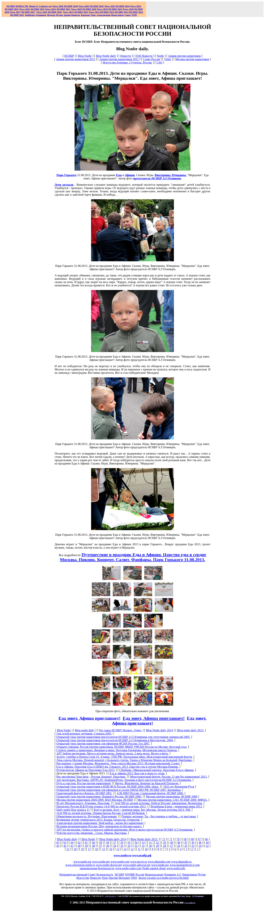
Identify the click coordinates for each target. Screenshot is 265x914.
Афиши (130, 175)
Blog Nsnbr (85, 55)
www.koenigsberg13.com (185, 865)
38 (93, 845)
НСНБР (69, 55)
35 (121, 845)
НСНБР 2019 (115, 9)
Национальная (154, 874)
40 (79, 845)
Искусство (82, 877)
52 (157, 842)
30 (150, 845)
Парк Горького (66, 175)
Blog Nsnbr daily (106, 55)
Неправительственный (73, 874)
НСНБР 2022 (38, 9)
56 (121, 842)
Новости (125, 55)
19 (82, 849)
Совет (92, 874)
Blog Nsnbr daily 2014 (159, 730)
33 (129, 845)
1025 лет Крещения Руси (178, 786)
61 (86, 842)
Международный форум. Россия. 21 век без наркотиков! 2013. (168, 776)
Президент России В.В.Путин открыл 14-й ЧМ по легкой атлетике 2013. (101, 806)
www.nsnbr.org (82, 861)
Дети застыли (64, 184)
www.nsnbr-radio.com (128, 868)
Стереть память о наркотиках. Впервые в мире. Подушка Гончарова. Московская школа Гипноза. (116, 750)
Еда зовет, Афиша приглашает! (154, 718)
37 (100, 845)
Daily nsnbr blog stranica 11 (73, 809)
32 (136, 845)
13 (117, 849)
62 (79, 842)
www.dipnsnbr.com (159, 861)
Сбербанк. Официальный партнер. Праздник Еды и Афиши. (156, 770)
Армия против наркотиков (184, 55)
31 (143, 845)
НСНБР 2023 (12, 9)
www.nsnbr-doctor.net (109, 865)
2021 (50, 9)
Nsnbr (160, 55)
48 (178, 842)
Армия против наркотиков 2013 (75, 59)
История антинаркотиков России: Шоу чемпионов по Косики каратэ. (99, 826)
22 (207, 845)
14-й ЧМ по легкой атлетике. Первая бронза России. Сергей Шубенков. (100, 813)
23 (193, 845)
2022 (24, 9)
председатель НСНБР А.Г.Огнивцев (157, 178)
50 (164, 842)
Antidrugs (29, 15)
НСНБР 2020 (89, 9)
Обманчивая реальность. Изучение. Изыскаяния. (86, 816)
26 (178, 845)
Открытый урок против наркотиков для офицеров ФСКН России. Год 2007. (103, 743)
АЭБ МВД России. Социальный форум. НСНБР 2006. (149, 793)
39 (86, 845)
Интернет (124, 877)
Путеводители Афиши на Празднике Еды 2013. (85, 770)
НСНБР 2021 (63, 9)
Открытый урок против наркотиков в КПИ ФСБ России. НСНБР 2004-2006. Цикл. (107, 786)
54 (136, 842)
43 (57, 845)
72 (163, 839)
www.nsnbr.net (101, 861)
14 (124, 849)
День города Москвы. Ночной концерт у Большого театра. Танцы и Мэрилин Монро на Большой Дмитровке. (124, 760)
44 (207, 842)
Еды (119, 175)
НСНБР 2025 (97, 6)
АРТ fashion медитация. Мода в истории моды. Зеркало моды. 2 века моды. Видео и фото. (112, 753)
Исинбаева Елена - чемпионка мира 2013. (176, 806)
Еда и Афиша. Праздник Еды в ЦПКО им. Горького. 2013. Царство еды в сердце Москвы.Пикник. (117, 766)
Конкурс (75, 15)
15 (103, 849)
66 (206, 839)
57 (114, 842)
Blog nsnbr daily (85, 730)
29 (157, 845)
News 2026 (58, 6)
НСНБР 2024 (123, 6)
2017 (15, 12)
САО (159, 62)
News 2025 (83, 6)
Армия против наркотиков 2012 (119, 59)
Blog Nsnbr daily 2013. (144, 839)
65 (57, 842)
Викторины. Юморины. (171, 175)
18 (96, 849)
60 (93, 842)
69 (185, 839)
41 (71, 845)
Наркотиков (189, 874)
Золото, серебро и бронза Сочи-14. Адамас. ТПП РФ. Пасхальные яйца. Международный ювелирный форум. (124, 756)
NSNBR (130, 874)
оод (50, 6)
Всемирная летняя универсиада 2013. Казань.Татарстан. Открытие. (98, 819)
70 (177, 839)
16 (110, 849)
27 (171, 845)
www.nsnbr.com (120, 861)
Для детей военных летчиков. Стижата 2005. (84, 733)
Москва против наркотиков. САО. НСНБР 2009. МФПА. (172, 799)
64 (71, 842)
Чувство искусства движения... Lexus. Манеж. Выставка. (91, 833)
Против (113, 877)
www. (141, 855)
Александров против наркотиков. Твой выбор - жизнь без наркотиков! (100, 823)
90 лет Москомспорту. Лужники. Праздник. (83, 803)
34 (114, 845)
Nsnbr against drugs (154, 868)
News (107, 6)
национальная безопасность (97, 868)
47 (185, 842)
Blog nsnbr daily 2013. (190, 730)
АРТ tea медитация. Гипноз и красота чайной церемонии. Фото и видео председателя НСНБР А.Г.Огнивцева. (124, 829)
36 (107, 845)
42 (64, 845)
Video (167, 59)
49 (171, 842)
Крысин (85, 15)
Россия (140, 874)
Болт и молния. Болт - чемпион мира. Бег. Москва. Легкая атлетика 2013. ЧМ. (142, 809)
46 (200, 842)
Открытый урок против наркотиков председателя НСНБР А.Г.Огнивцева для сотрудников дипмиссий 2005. (123, 736)
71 (170, 839)
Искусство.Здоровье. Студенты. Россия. (127, 62)
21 (68, 849)
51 (150, 842)
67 (199, 839)
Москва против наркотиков (192, 59)
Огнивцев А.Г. (172, 874)
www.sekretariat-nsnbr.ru (80, 865)
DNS (134, 877)
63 (64, 842)
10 (146, 849)
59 (100, 842)
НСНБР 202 (71, 6)
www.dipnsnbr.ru (181, 861)
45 (193, 842)
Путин (202, 874)
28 (164, 845)
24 (200, 845)
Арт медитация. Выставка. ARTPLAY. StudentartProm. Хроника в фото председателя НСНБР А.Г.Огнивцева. (124, 780)
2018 (128, 9)
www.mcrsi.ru (138, 861)
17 (89, 849)
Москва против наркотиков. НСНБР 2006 (171, 796)
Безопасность (104, 874)
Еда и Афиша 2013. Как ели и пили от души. (137, 773)
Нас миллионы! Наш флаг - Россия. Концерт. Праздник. (91, 776)
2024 (112, 6)
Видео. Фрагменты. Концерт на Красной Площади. (147, 783)
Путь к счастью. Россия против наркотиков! (83, 783)
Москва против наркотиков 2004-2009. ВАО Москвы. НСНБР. (94, 799)
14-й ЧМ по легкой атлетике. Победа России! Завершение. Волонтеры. (158, 803)
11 (139, 849)
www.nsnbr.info (176, 868)
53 (143, 842)
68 (192, 839)
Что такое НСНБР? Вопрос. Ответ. (120, 730)
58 (107, 842)
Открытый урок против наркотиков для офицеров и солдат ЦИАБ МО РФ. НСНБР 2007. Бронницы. (118, 789)
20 (75, 849)
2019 (102, 9)
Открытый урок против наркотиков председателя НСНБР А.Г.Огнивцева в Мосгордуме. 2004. (115, 740)
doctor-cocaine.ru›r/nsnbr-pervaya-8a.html (164, 877)
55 (129, 842)
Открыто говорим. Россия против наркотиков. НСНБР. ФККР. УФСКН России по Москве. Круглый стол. (121, 746)
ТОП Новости (144, 55)
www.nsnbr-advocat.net (136, 865)
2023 (135, 6)
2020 (76, 9)
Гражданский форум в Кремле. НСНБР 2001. (84, 793)
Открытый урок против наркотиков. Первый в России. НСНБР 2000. (99, 796)
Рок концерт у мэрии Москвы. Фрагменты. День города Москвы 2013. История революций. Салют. (118, 763)
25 (185, 845)
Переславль (117, 15)
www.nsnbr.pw (160, 865)
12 (132, 849)
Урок (93, 15)
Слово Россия (151, 59)
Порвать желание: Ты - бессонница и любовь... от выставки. (158, 816)
